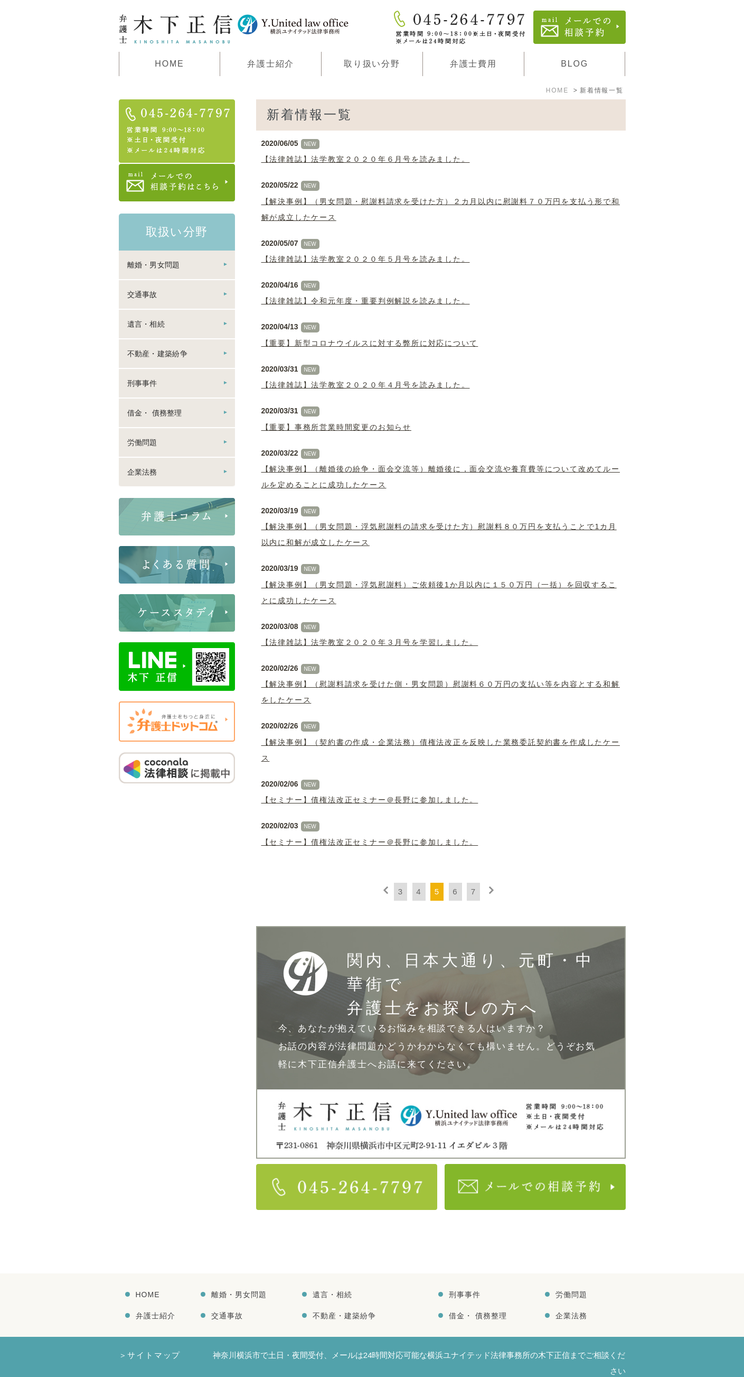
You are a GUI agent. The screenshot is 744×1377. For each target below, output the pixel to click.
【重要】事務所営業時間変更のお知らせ (336, 427)
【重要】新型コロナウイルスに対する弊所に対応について (369, 343)
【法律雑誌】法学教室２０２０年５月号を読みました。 (365, 259)
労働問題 (142, 442)
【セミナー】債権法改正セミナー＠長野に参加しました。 (369, 800)
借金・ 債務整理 (154, 413)
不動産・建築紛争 (157, 353)
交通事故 (142, 294)
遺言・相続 (146, 324)
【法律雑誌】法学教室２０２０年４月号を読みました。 (365, 385)
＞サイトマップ (150, 1331)
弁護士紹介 (155, 1292)
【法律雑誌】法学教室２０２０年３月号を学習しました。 (369, 642)
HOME (169, 63)
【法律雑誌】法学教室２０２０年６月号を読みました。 (365, 159)
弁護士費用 (473, 63)
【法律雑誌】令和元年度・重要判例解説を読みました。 (365, 301)
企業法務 (142, 472)
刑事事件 (142, 383)
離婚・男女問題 (153, 265)
